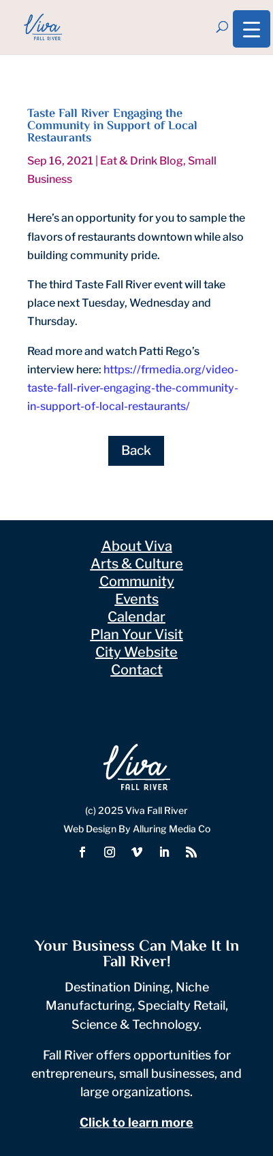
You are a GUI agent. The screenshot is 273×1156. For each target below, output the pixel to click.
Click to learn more (136, 1122)
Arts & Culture (137, 564)
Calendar (136, 617)
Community (136, 581)
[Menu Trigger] (251, 29)
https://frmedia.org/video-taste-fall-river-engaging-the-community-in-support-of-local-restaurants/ (132, 388)
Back (136, 450)
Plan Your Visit (137, 634)
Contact (137, 670)
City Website (136, 652)
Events (137, 599)
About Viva (136, 546)
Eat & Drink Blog (141, 160)
